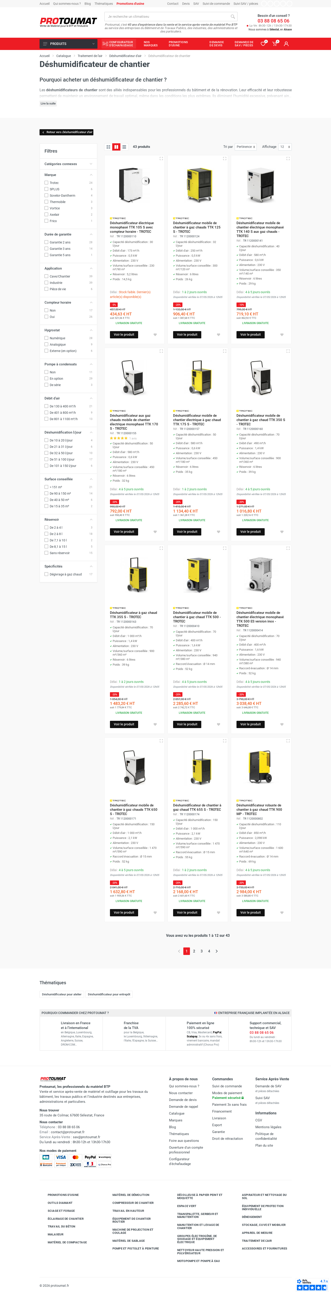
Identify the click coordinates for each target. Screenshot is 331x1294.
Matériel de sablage (125, 1240)
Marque (68, 175)
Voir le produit (124, 334)
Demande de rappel (183, 1107)
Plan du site (264, 1145)
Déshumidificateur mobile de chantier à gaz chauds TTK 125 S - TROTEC (197, 227)
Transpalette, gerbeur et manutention (194, 1215)
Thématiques (104, 3)
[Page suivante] (216, 951)
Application (68, 268)
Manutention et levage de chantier (194, 1226)
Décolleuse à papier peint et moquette (196, 1196)
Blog (88, 3)
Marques (175, 1120)
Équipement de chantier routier (128, 1220)
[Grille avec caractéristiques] (116, 147)
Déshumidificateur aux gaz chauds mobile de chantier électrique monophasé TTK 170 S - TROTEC (134, 422)
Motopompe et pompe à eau (195, 1261)
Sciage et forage (58, 1211)
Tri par (228, 147)
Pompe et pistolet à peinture (132, 1248)
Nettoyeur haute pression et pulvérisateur (197, 1251)
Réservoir (68, 520)
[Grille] (108, 147)
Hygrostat (68, 330)
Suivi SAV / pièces (246, 3)
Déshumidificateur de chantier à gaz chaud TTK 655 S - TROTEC (197, 807)
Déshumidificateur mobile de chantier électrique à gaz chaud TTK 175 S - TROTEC (197, 420)
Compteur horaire (68, 302)
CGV (258, 1120)
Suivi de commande (216, 3)
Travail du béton (58, 1226)
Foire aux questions (184, 1141)
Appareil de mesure (254, 1233)
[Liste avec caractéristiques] (124, 147)
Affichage (269, 147)
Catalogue (176, 1113)
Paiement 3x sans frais (229, 1105)
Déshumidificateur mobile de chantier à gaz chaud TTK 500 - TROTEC (197, 617)
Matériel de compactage (64, 1242)
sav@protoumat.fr (86, 1137)
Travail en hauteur (125, 1211)
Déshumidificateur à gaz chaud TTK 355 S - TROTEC (133, 615)
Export (217, 1125)
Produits (69, 44)
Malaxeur (52, 1234)
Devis (186, 3)
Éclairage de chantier (62, 1218)
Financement (222, 1111)
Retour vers (67, 132)
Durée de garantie (68, 234)
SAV (196, 3)
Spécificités (68, 566)
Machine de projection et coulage (130, 1231)
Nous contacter (181, 1093)
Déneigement (248, 1217)
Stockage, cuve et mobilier (260, 1225)
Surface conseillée (68, 479)
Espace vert (183, 1206)
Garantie (218, 1132)
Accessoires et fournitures (261, 1248)
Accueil (45, 3)
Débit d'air (68, 398)
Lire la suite (48, 103)
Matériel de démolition (127, 1195)
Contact (173, 3)
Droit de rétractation (227, 1139)
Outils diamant (57, 1203)
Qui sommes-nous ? (67, 3)
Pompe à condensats (68, 364)
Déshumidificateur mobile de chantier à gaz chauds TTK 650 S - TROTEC (133, 809)
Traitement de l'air (253, 1240)
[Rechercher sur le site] (166, 16)
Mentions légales (268, 1127)
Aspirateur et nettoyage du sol (261, 1196)
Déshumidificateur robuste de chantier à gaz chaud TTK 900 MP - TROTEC (259, 809)
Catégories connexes (68, 164)
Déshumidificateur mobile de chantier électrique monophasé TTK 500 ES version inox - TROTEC (260, 619)
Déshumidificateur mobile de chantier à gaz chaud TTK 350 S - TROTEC (260, 420)
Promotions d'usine (60, 1195)
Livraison (219, 1118)
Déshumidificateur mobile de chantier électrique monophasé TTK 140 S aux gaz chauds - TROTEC (260, 229)
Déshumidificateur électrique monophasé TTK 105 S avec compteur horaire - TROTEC (132, 227)
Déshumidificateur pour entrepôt (109, 994)
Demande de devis (183, 1100)
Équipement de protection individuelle (259, 1207)
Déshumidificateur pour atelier (62, 994)
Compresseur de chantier (130, 1203)
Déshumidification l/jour (68, 432)
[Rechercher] (233, 16)
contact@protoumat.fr (68, 1132)
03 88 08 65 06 (273, 21)
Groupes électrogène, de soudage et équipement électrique (193, 1239)
